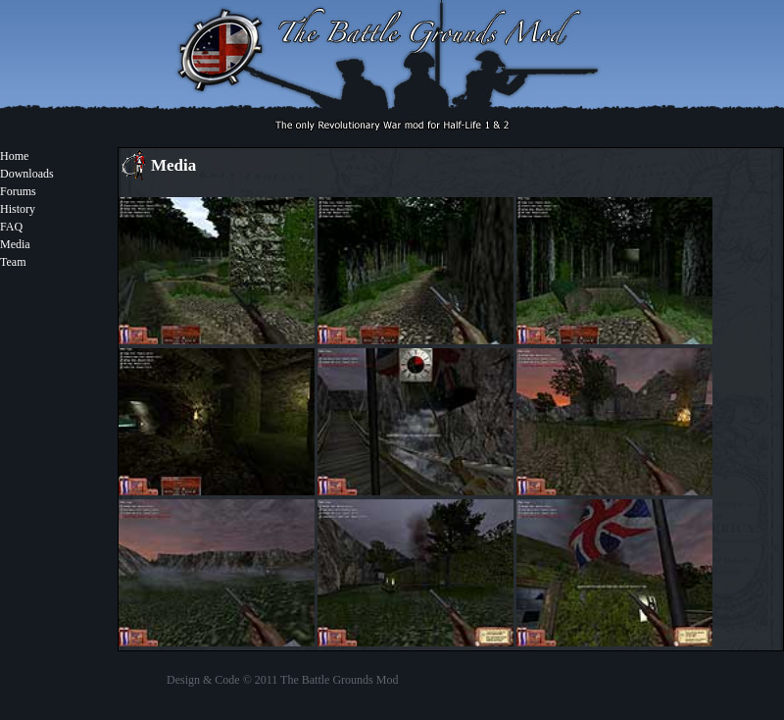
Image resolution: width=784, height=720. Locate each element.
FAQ (11, 226)
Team (12, 262)
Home (14, 156)
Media (15, 244)
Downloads (27, 173)
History (17, 209)
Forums (18, 191)
